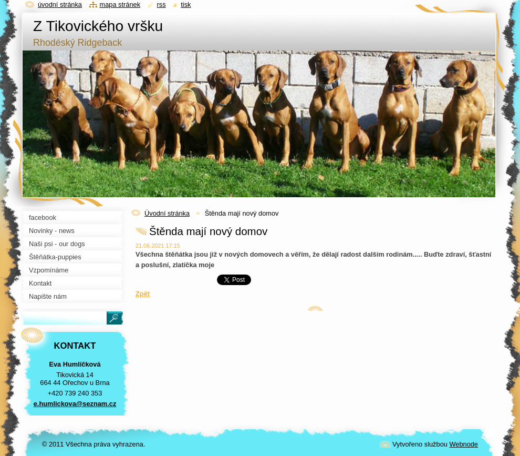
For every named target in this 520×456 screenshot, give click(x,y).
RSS (161, 4)
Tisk (186, 4)
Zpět (143, 294)
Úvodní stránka (167, 213)
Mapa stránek (120, 4)
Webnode (463, 444)
